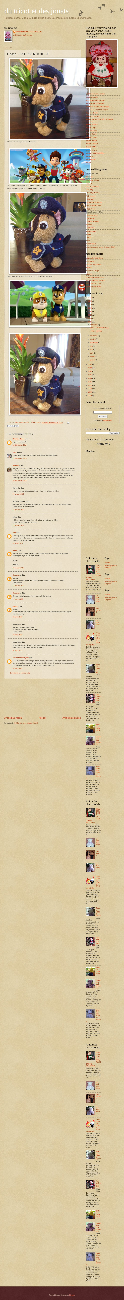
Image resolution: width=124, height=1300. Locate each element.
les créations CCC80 (93, 283)
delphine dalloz (18, 439)
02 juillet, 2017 (18, 543)
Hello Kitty (89, 190)
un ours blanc (98, 622)
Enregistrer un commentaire (20, 673)
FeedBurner (107, 421)
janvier (92, 360)
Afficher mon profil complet (22, 35)
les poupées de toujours (94, 258)
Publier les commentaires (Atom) (26, 723)
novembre (94, 336)
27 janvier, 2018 (18, 568)
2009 (90, 385)
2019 (90, 311)
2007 (90, 392)
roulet (15, 550)
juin (91, 346)
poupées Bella (91, 159)
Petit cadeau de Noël (98, 697)
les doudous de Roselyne (95, 277)
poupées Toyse (91, 137)
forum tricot (90, 261)
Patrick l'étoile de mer (93, 205)
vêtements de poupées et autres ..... (98, 107)
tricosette (89, 274)
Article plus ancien (72, 718)
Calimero (89, 183)
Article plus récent (13, 718)
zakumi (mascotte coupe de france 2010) (100, 247)
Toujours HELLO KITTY (98, 669)
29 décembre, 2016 (20, 445)
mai (91, 349)
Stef (14, 532)
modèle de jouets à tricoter (95, 94)
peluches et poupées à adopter (97, 110)
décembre (94, 325)
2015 (90, 364)
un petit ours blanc (98, 598)
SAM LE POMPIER (98, 727)
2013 (90, 371)
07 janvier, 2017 (18, 494)
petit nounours (91, 231)
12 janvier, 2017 (18, 510)
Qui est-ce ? (98, 610)
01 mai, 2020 (17, 650)
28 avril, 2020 (17, 617)
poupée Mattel (91, 147)
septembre (94, 343)
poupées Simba (91, 131)
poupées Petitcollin (92, 116)
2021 (90, 305)
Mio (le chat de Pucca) (94, 202)
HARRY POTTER (96, 331)
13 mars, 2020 (18, 599)
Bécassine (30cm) (92, 180)
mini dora (89, 225)
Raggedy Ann (90, 209)
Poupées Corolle (92, 113)
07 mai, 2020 (17, 668)
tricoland (89, 268)
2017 (90, 318)
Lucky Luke (90, 199)
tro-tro (88, 241)
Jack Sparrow (91, 196)
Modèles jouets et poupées (95, 100)
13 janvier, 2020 (18, 586)
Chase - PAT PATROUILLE (99, 328)
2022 (90, 301)
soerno (15, 606)
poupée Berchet (91, 150)
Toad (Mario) (90, 218)
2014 (90, 368)
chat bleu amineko (92, 221)
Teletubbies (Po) (91, 215)
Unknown (16, 575)
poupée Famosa (91, 124)
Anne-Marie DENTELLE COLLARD (29, 32)
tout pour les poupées (93, 264)
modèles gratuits (92, 97)
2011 (90, 378)
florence (16, 466)
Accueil (42, 718)
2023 (90, 298)
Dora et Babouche (92, 186)
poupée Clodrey (91, 134)
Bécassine (89, 177)
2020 (90, 308)
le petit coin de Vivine (93, 287)
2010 (90, 382)
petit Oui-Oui (90, 228)
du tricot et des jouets (36, 11)
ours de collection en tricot (95, 280)
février (92, 356)
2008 (90, 389)
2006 (90, 396)
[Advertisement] (42, 697)
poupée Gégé (91, 128)
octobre (93, 339)
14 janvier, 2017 (18, 525)
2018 (90, 315)
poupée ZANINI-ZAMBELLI (95, 153)
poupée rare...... (91, 156)
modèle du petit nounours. (98, 741)
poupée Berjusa (91, 140)
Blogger (72, 1295)
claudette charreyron (21, 658)
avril (92, 353)
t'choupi (88, 237)
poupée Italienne (92, 144)
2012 (90, 375)
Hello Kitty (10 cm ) (92, 193)
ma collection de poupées (95, 103)
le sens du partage (92, 271)
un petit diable (91, 244)
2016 (90, 322)
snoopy (88, 234)
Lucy (14, 452)
